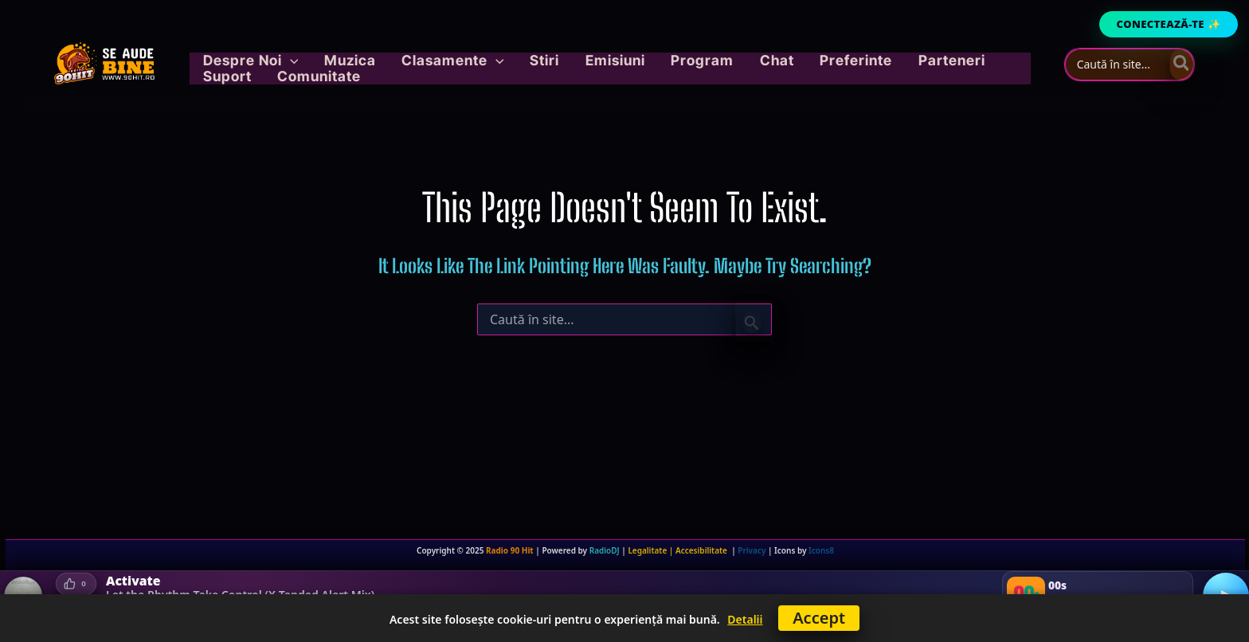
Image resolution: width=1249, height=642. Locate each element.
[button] (279, 64)
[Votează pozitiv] (76, 583)
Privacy (751, 550)
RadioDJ (604, 550)
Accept (819, 617)
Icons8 (821, 550)
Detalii (744, 619)
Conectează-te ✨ (1168, 24)
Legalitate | (651, 550)
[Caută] (1182, 64)
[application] (318, 64)
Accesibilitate (703, 550)
